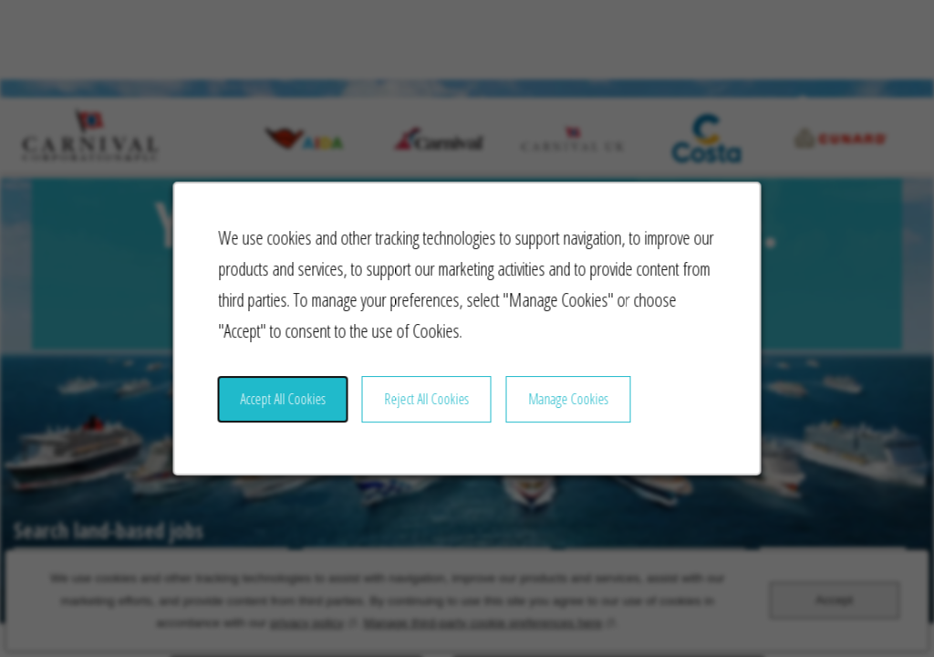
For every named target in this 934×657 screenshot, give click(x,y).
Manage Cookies (561, 413)
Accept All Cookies (295, 413)
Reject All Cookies (428, 413)
